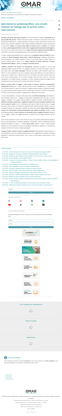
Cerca (31, 192)
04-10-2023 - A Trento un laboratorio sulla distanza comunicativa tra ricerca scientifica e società (26, 183)
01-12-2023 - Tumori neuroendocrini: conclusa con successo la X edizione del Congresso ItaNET (26, 152)
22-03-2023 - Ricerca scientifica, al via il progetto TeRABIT (17, 158)
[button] (59, 21)
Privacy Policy (9, 375)
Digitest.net (33, 411)
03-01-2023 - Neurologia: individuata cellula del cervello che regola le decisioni (22, 168)
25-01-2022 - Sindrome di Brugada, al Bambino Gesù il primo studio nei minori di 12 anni (24, 172)
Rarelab (33, 408)
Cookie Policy (9, 377)
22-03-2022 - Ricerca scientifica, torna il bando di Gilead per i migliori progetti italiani (23, 170)
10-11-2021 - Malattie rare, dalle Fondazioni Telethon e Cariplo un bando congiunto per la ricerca (26, 174)
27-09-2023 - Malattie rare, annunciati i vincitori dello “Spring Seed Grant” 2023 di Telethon (25, 154)
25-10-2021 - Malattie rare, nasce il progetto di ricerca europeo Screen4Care (21, 176)
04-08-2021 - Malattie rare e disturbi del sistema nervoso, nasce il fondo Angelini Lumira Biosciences (27, 185)
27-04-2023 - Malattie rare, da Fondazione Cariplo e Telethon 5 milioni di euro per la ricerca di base (27, 156)
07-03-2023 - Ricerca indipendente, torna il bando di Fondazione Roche (20, 164)
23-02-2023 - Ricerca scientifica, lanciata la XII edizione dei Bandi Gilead (20, 166)
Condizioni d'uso (9, 378)
